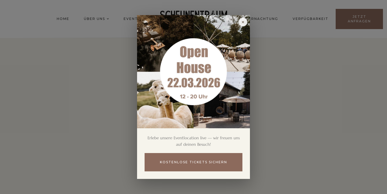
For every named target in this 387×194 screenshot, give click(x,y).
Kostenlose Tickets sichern (193, 162)
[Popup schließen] (243, 22)
